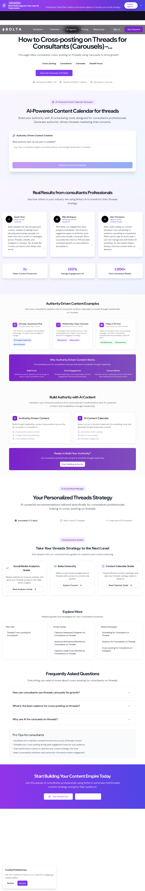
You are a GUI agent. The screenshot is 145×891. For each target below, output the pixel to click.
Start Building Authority (72, 464)
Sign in (116, 15)
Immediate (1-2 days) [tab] (26, 520)
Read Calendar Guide (120, 585)
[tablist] (72, 521)
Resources (100, 15)
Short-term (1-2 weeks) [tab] (72, 520)
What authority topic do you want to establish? (34, 142)
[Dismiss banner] (141, 6)
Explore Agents (129, 5)
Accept (22, 883)
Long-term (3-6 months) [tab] (119, 520)
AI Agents (71, 15)
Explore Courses (72, 585)
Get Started (134, 15)
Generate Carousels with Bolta (54, 73)
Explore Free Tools (88, 796)
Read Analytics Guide (24, 589)
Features (55, 15)
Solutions (39, 15)
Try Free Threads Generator (92, 73)
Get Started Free (58, 796)
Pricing (84, 15)
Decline (10, 883)
